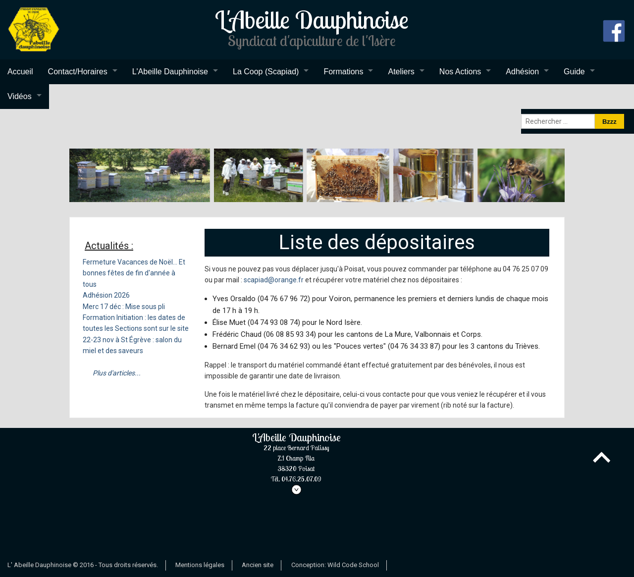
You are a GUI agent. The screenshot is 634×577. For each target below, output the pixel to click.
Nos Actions (460, 71)
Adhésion (522, 71)
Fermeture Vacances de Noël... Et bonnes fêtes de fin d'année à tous (134, 273)
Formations (343, 71)
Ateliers (401, 71)
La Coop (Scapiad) (266, 71)
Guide (574, 71)
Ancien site (257, 565)
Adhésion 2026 (106, 295)
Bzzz (609, 121)
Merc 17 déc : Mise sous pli (124, 307)
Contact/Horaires (77, 71)
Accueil (20, 71)
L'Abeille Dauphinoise (170, 71)
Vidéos (19, 96)
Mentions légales (199, 565)
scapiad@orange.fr (274, 280)
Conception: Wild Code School (335, 565)
